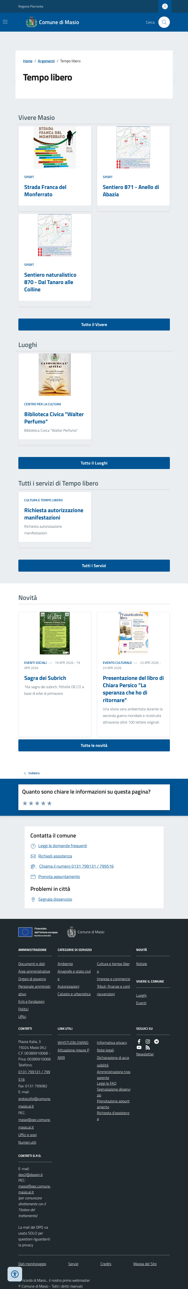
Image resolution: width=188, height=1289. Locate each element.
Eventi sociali (35, 662)
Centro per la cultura (42, 404)
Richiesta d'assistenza (113, 1116)
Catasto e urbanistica (74, 994)
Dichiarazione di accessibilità (113, 1061)
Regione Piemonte (30, 6)
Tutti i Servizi (94, 565)
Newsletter (145, 1054)
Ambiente (65, 964)
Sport (29, 176)
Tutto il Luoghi (94, 463)
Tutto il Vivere (94, 324)
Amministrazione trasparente (113, 1074)
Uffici (22, 1016)
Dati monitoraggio (32, 1264)
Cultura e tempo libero (43, 500)
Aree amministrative (34, 971)
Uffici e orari (27, 1135)
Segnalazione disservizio (113, 1092)
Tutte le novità (94, 745)
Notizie (141, 964)
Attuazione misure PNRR (73, 1053)
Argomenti (46, 61)
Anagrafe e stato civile (74, 975)
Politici (23, 1009)
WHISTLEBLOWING (73, 1042)
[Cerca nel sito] (162, 22)
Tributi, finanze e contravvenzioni (113, 990)
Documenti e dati (31, 964)
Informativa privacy (112, 1042)
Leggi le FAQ (106, 1083)
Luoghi (141, 995)
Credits (105, 1264)
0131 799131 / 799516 (34, 1075)
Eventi (141, 1003)
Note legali (105, 1050)
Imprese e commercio (113, 979)
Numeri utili (27, 1142)
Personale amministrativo (34, 990)
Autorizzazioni (68, 986)
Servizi (73, 1264)
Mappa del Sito (145, 1264)
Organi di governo (32, 979)
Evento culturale (117, 662)
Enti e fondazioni (31, 1001)
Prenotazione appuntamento (113, 1104)
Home (27, 61)
